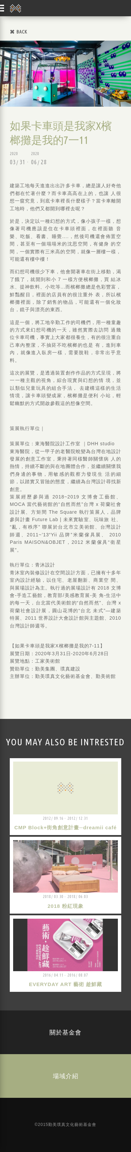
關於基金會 (65, 1032)
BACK (22, 32)
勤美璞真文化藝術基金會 (15, 8)
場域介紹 (65, 1075)
